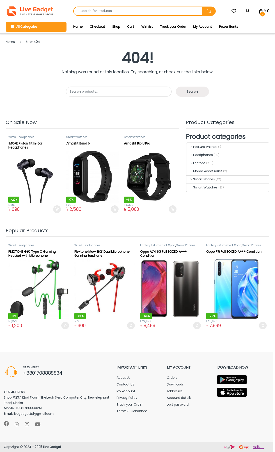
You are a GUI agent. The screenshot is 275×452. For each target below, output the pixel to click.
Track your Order (173, 26)
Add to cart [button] (57, 209)
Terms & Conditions (132, 411)
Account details (179, 397)
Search (192, 91)
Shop (116, 26)
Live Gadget (52, 447)
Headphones (199, 155)
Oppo (171, 245)
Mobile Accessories (204, 171)
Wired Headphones (21, 137)
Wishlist (147, 26)
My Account (202, 26)
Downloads (175, 384)
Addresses (175, 391)
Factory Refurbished (153, 245)
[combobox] (137, 11)
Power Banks (228, 26)
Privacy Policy (127, 397)
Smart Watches (76, 137)
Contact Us (125, 384)
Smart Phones (200, 179)
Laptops (195, 163)
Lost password (177, 404)
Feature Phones (201, 147)
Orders (172, 377)
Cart (130, 26)
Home (77, 26)
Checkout (97, 26)
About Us (123, 377)
